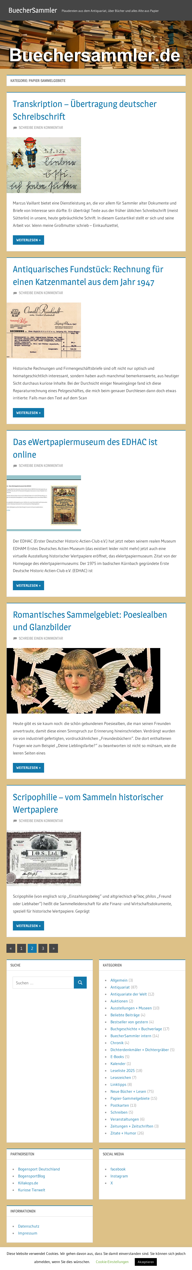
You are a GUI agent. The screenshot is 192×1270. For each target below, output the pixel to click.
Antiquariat (120, 987)
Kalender (118, 1063)
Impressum (27, 1233)
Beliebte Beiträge (125, 1014)
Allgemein (119, 980)
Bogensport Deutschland (39, 1169)
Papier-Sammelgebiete (130, 1098)
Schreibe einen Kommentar (41, 127)
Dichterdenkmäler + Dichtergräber (139, 1049)
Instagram (119, 1175)
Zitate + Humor (123, 1133)
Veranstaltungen (124, 1119)
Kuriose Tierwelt (31, 1189)
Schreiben (119, 1112)
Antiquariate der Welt (128, 994)
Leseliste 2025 (122, 1070)
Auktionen (119, 1000)
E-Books (117, 1056)
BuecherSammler (32, 10)
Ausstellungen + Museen (131, 1007)
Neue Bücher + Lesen (128, 1091)
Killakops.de (28, 1182)
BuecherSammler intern (130, 1035)
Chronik (117, 1042)
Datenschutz (28, 1226)
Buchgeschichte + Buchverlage (136, 1028)
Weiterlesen (27, 240)
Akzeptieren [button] (146, 1262)
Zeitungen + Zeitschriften (131, 1126)
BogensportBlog (31, 1175)
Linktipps (118, 1084)
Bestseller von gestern (129, 1021)
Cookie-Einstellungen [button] (112, 1261)
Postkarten (119, 1105)
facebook (118, 1169)
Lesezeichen (120, 1077)
